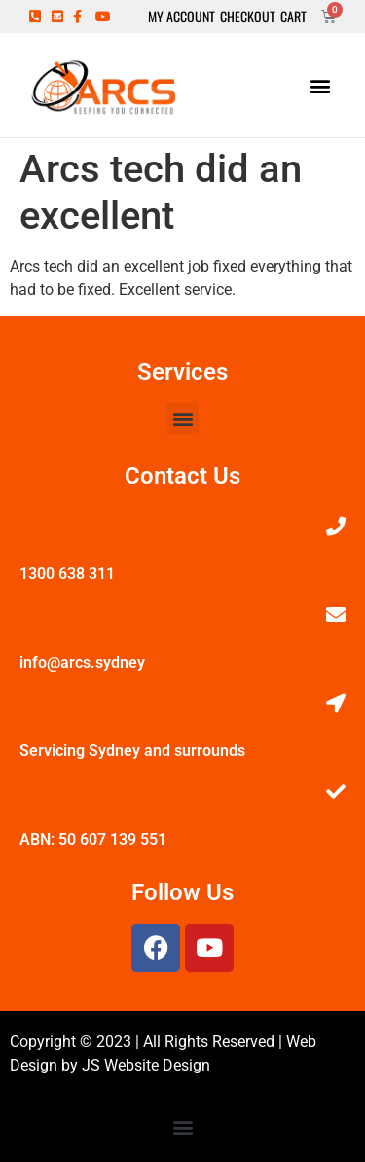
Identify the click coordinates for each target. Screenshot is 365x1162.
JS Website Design (146, 1065)
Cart (293, 16)
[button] (320, 85)
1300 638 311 (67, 573)
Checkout (247, 16)
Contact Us (182, 476)
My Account (181, 16)
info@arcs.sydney (82, 662)
